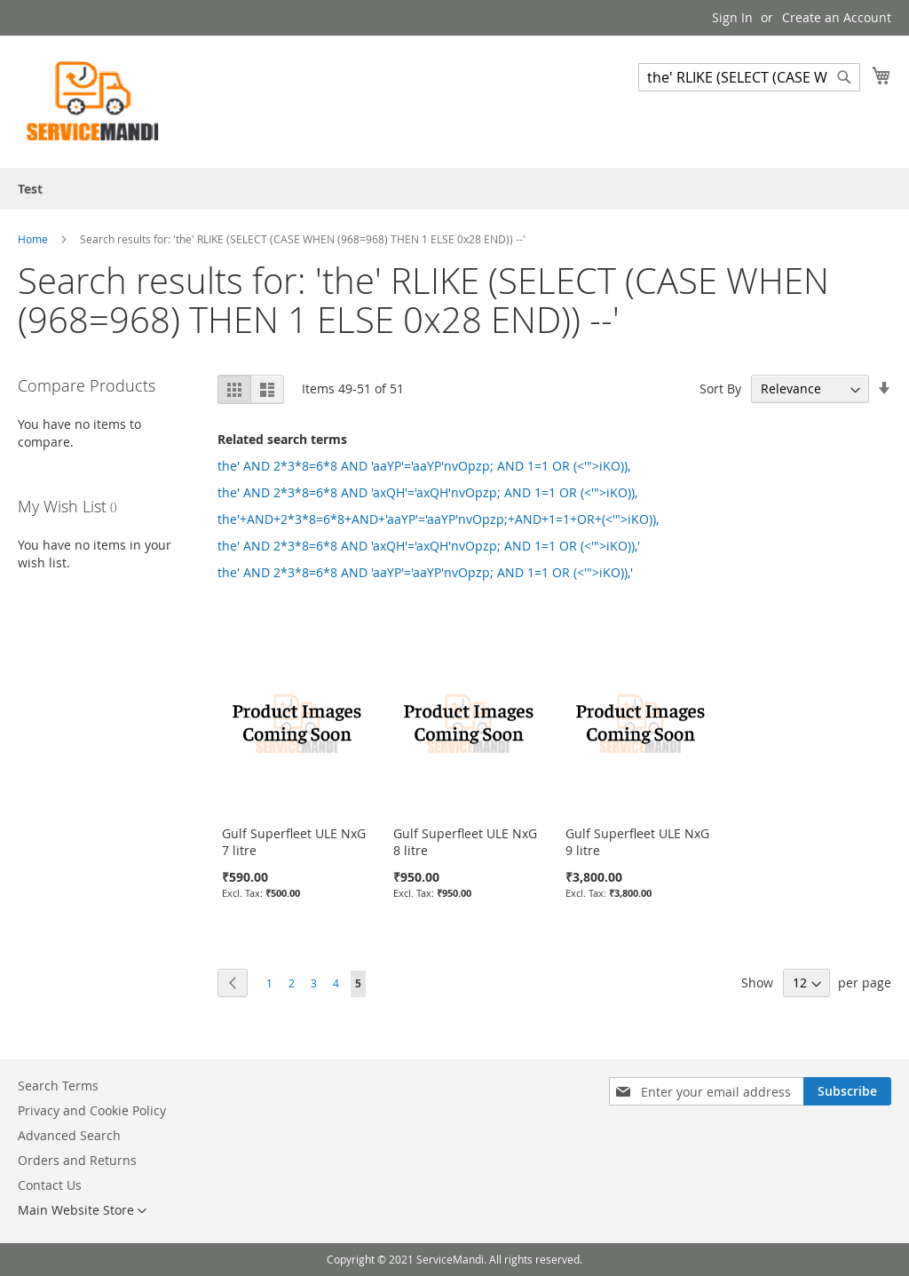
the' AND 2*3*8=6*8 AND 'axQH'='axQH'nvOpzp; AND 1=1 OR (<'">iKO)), (427, 492)
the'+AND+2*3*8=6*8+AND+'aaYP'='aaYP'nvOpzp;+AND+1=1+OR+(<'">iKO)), (438, 519)
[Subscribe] (847, 1091)
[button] (82, 1211)
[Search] (844, 77)
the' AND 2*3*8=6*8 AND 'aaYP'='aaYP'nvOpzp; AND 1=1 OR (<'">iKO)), (423, 465)
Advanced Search (69, 1135)
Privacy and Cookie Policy (92, 1110)
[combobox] (749, 77)
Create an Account (836, 17)
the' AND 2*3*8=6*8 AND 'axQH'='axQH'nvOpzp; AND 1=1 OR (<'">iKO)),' (428, 545)
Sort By (720, 388)
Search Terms (58, 1085)
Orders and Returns (77, 1160)
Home (34, 239)
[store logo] (93, 101)
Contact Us (50, 1185)
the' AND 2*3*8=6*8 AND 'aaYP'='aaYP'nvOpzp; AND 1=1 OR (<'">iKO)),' (425, 572)
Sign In (732, 17)
